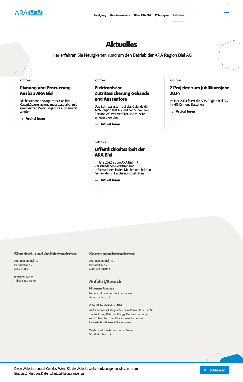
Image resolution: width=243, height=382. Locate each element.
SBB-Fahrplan (97, 334)
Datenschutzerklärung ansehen (62, 373)
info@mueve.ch (23, 276)
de (227, 3)
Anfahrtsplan (97, 297)
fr (220, 3)
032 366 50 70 (27, 280)
